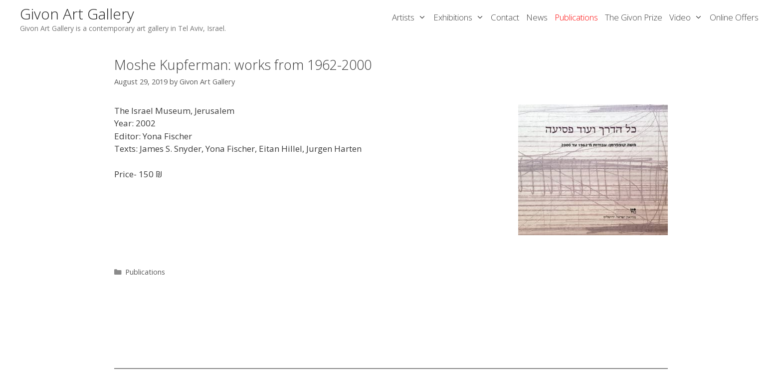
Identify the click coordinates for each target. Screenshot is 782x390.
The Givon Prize (633, 17)
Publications (576, 17)
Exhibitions (460, 17)
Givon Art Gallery (77, 13)
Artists (411, 17)
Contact (505, 17)
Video (687, 17)
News (537, 17)
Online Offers (734, 17)
